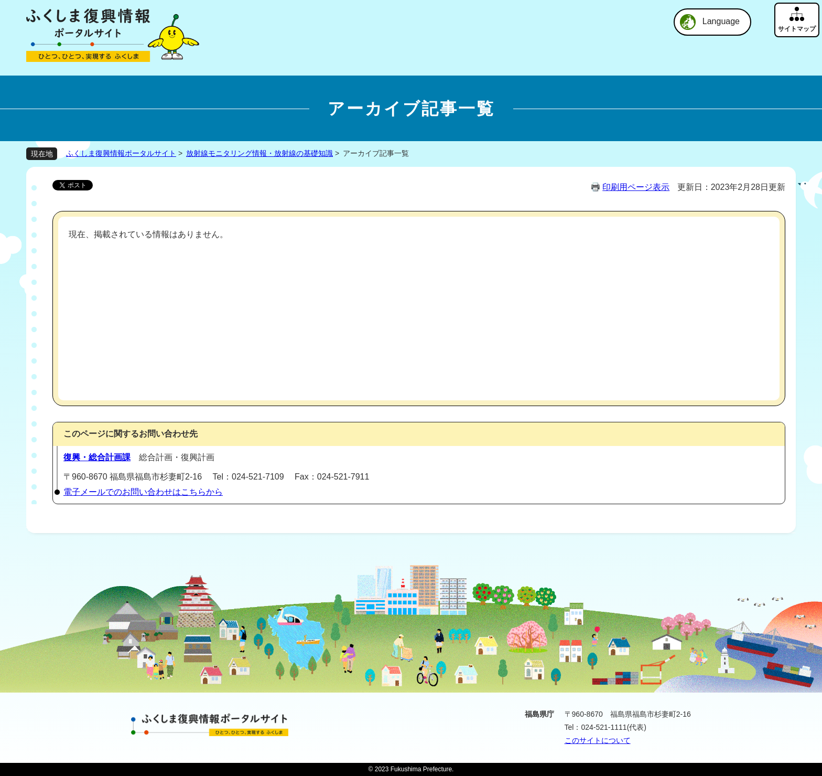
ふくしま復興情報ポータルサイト (121, 153)
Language (721, 21)
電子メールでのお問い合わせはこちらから (143, 491)
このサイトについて (598, 740)
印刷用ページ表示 (635, 187)
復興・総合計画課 (97, 457)
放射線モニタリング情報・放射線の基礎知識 (259, 153)
